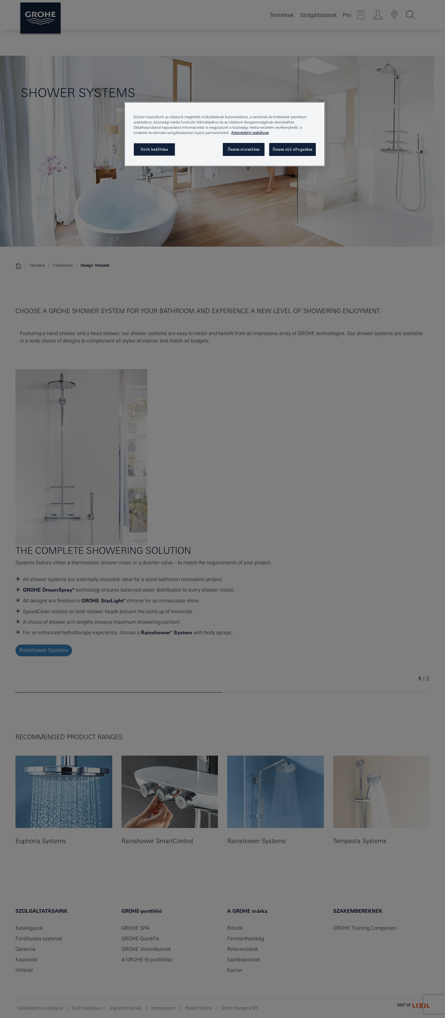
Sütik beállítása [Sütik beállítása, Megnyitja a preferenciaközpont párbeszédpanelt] (154, 149)
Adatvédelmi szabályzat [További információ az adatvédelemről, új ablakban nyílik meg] (250, 133)
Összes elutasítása (243, 149)
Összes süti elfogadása (292, 149)
